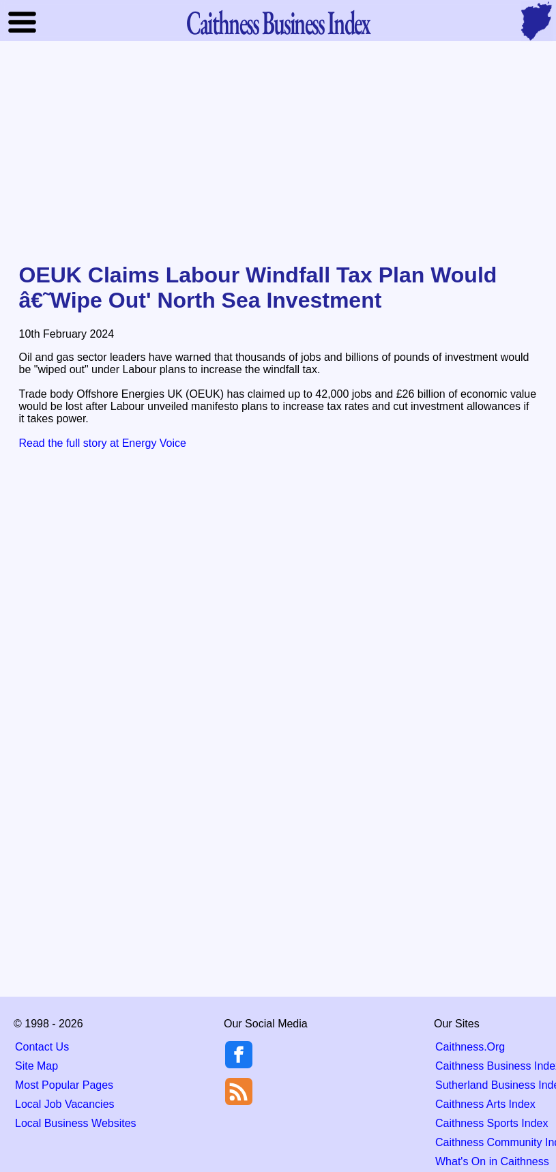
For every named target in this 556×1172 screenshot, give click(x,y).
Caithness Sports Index (491, 1123)
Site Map (36, 1066)
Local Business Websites (75, 1123)
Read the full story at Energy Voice (102, 443)
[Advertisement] (278, 152)
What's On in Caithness (492, 1161)
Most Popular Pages (64, 1085)
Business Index (277, 22)
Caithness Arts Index (485, 1104)
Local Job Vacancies (65, 1104)
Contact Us (42, 1047)
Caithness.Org (470, 1047)
